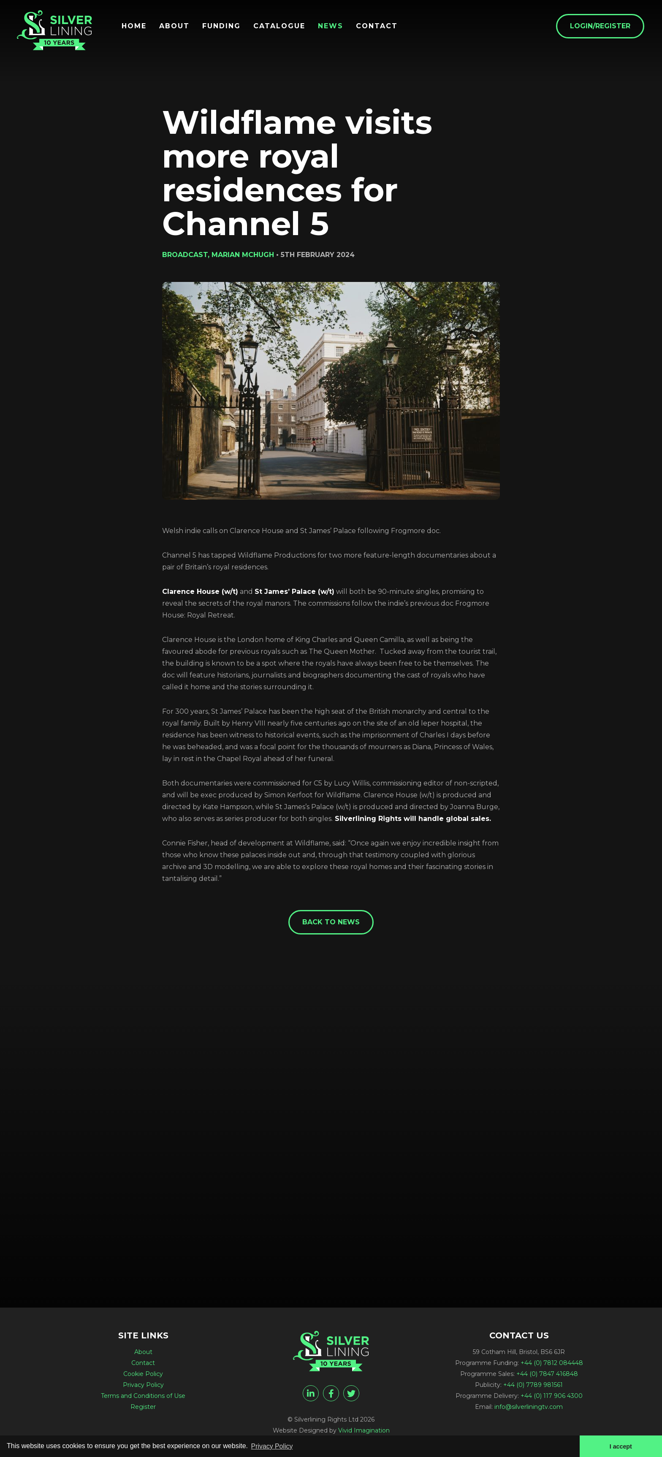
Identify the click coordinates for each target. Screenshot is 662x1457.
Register (143, 1407)
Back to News (331, 922)
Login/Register (601, 26)
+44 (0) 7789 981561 (533, 1385)
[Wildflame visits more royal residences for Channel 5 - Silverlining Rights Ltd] (55, 30)
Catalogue (280, 26)
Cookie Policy (143, 1374)
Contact (378, 26)
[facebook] (331, 1393)
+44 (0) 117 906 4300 (552, 1396)
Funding (222, 26)
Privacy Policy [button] (272, 1445)
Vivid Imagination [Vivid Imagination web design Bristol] (364, 1430)
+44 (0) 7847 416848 (547, 1374)
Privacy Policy (143, 1385)
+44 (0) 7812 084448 (552, 1363)
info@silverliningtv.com (528, 1407)
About (175, 26)
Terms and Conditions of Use (143, 1396)
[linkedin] (311, 1393)
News (331, 26)
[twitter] (351, 1393)
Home (134, 26)
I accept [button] (620, 1446)
